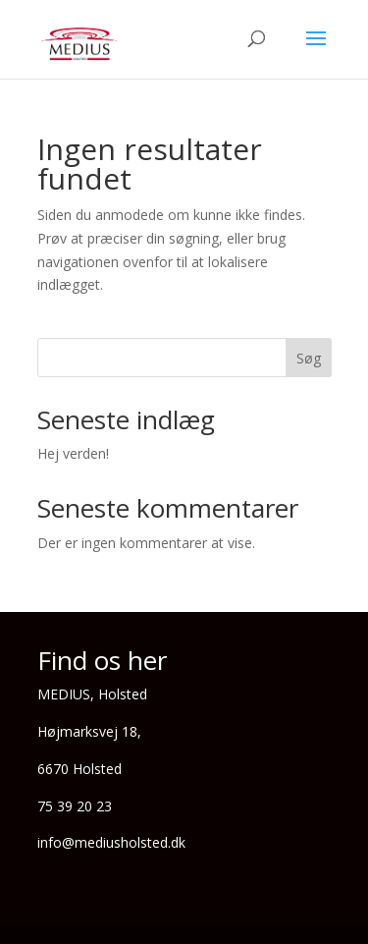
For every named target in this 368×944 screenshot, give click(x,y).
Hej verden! (73, 453)
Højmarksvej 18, (89, 731)
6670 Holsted (79, 768)
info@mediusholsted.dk (111, 842)
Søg (308, 358)
